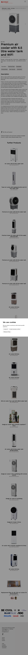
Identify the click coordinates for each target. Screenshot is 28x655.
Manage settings (7, 331)
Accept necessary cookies (14, 329)
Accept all (6, 329)
